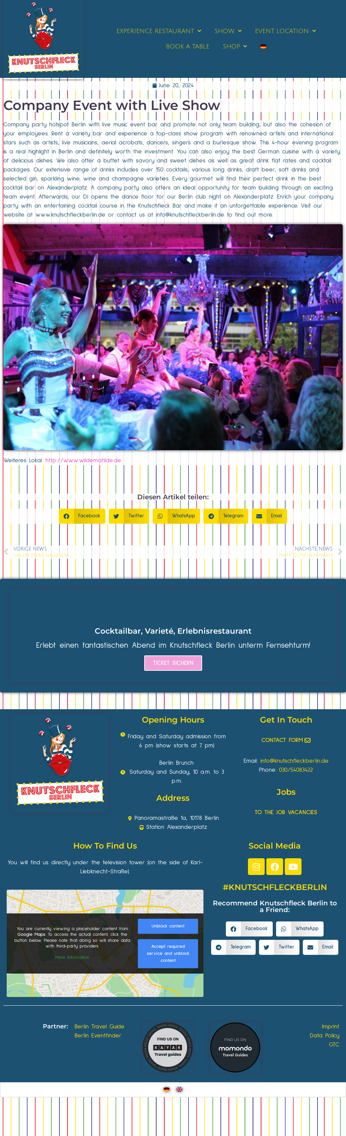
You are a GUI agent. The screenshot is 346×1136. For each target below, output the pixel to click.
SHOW (228, 31)
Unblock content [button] (168, 925)
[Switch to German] (263, 46)
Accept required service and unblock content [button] (168, 953)
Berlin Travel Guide (99, 1027)
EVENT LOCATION (285, 31)
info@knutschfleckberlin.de (294, 761)
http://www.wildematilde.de (83, 461)
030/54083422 (296, 770)
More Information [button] (72, 957)
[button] (82, 516)
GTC (334, 1045)
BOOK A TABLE (187, 46)
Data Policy (324, 1036)
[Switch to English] (179, 1090)
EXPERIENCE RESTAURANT (158, 31)
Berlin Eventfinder (98, 1036)
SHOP (235, 46)
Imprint (330, 1027)
